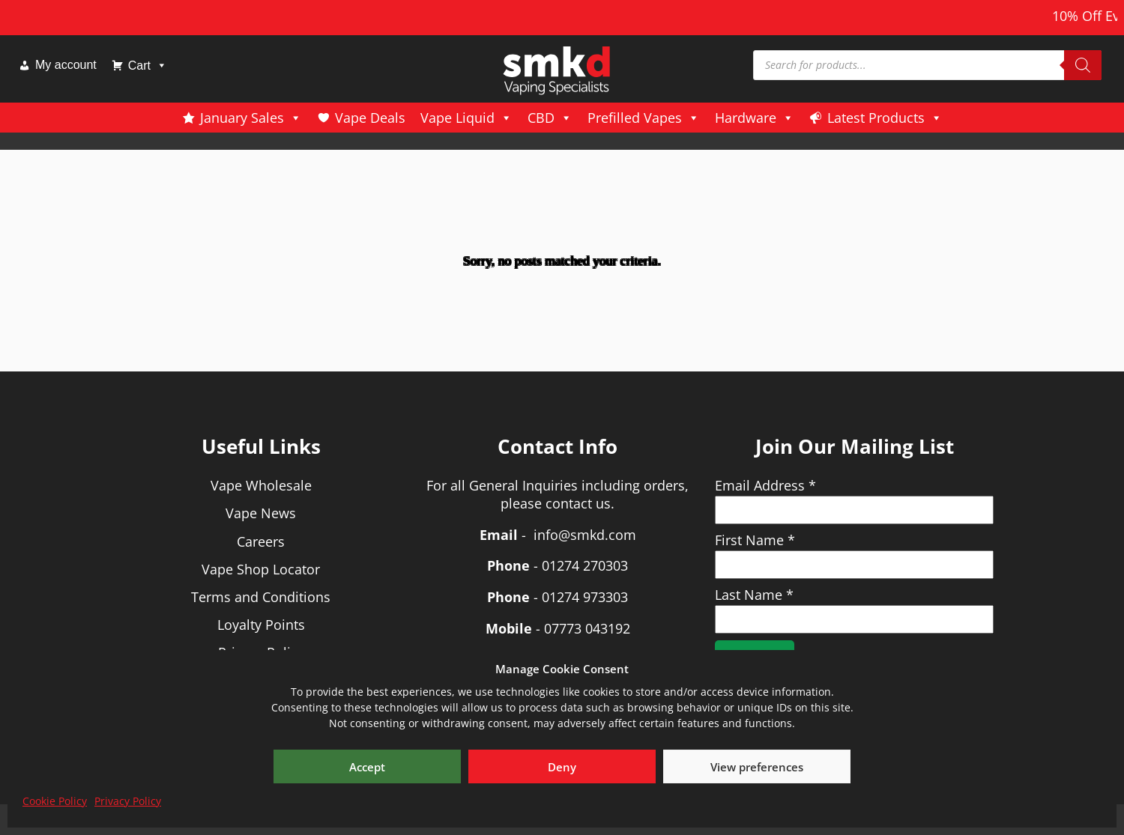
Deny (562, 766)
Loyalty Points (261, 625)
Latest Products (885, 118)
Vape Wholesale (261, 485)
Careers (261, 541)
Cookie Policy (54, 801)
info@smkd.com (585, 535)
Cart (147, 65)
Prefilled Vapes (643, 118)
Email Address (765, 485)
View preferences (756, 766)
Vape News (261, 513)
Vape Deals (370, 118)
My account (66, 64)
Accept (367, 766)
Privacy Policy (127, 801)
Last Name (754, 595)
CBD (550, 118)
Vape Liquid (466, 118)
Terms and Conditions (260, 597)
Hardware (754, 118)
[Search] (1083, 65)
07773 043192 (587, 628)
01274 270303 (585, 565)
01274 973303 (585, 597)
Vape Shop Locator (261, 569)
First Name (755, 540)
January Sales (251, 118)
